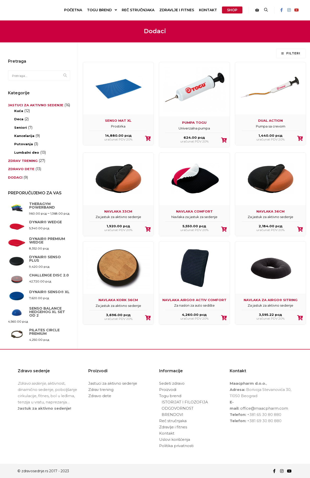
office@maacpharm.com (264, 408)
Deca (18, 119)
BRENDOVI (172, 414)
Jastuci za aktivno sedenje (35, 105)
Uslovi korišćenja (174, 439)
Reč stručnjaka (173, 420)
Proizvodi (167, 389)
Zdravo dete (21, 169)
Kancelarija (24, 136)
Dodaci (15, 177)
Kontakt (166, 433)
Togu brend (170, 395)
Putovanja (23, 144)
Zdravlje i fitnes (173, 427)
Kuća (18, 111)
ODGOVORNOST (178, 408)
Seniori (20, 127)
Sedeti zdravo (172, 383)
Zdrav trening (23, 161)
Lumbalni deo (26, 152)
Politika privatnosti (176, 445)
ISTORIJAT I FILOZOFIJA (185, 402)
